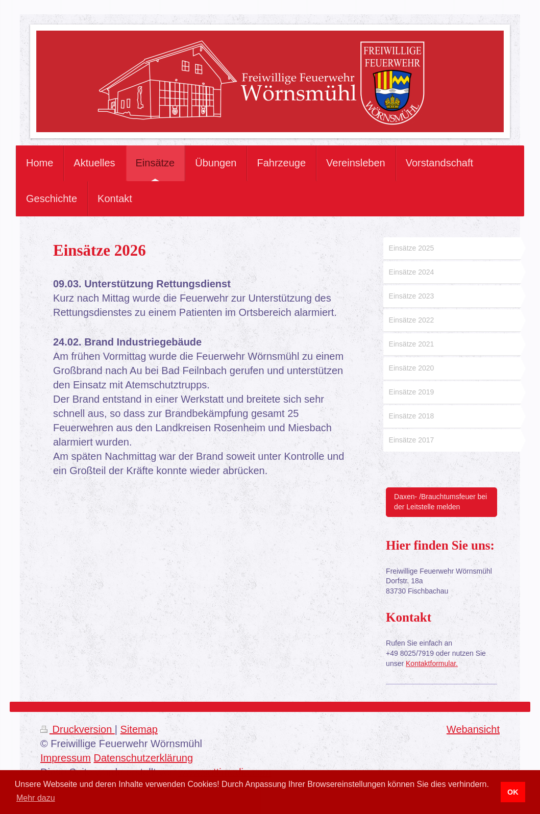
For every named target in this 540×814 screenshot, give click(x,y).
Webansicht (473, 729)
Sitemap (139, 729)
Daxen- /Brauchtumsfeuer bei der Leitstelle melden (440, 501)
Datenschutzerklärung (143, 757)
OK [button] (513, 792)
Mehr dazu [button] (35, 798)
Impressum (65, 757)
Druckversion (77, 729)
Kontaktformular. (432, 663)
